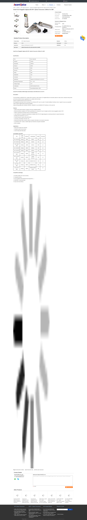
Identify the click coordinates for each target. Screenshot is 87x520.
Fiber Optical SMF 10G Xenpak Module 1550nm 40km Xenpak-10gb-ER (49, 513)
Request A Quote (68, 4)
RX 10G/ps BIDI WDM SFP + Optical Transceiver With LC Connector (68, 501)
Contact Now (59, 35)
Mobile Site (59, 515)
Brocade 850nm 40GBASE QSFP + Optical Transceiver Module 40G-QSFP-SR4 (35, 510)
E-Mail (58, 514)
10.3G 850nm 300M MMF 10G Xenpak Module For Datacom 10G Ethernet (49, 515)
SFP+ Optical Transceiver (25, 7)
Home (37, 4)
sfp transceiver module (19, 469)
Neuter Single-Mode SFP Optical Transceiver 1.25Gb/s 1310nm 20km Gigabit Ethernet (20, 512)
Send (70, 509)
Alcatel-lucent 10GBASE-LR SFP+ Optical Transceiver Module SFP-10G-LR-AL (25, 501)
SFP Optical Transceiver (19, 506)
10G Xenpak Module (47, 506)
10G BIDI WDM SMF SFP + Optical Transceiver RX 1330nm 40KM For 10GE (60, 501)
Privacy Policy (24, 519)
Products (51, 4)
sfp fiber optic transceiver (39, 469)
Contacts (58, 4)
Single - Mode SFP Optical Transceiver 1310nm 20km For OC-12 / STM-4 (20, 515)
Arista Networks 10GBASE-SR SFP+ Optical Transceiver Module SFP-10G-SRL (34, 501)
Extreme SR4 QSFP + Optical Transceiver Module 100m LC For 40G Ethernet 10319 (35, 513)
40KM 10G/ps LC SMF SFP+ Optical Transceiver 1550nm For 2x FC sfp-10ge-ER (43, 501)
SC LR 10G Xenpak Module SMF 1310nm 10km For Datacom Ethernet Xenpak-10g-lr (49, 510)
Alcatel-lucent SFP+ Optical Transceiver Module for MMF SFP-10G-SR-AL (17, 501)
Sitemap (61, 514)
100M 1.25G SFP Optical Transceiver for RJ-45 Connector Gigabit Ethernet (20, 510)
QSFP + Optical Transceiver (35, 506)
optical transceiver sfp (29, 469)
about (43, 4)
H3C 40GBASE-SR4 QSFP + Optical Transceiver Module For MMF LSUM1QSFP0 (35, 516)
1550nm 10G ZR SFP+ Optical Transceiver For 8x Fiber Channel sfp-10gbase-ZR (51, 501)
